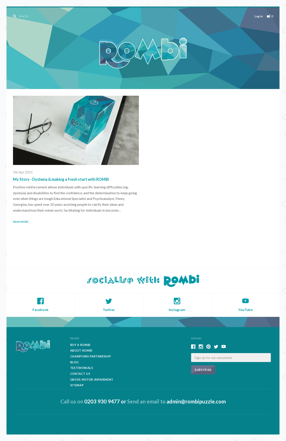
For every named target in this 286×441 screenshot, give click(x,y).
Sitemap (77, 385)
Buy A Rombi (80, 345)
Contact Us (80, 373)
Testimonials (81, 368)
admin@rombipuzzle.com (196, 401)
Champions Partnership (90, 356)
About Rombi (81, 350)
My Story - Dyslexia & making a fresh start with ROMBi (61, 179)
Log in (259, 16)
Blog (74, 362)
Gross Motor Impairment (91, 379)
